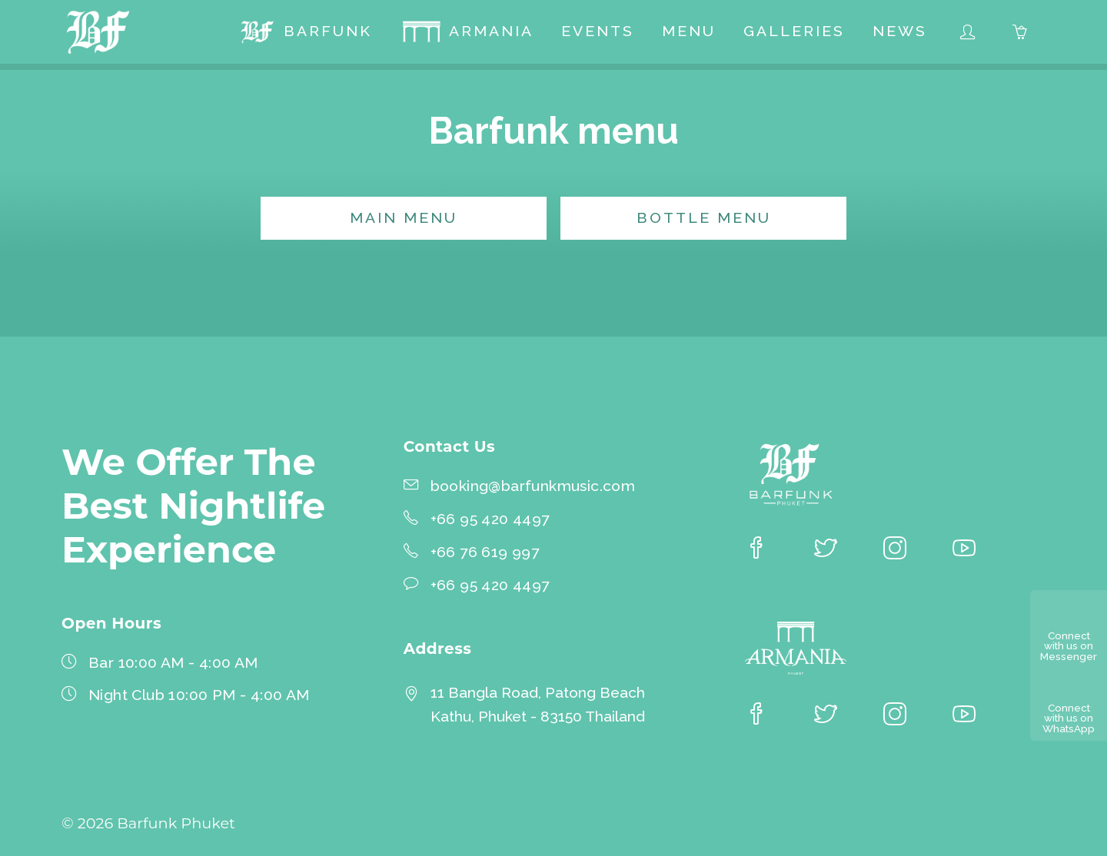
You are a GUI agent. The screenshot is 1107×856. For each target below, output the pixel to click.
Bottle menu (704, 218)
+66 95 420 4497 (490, 519)
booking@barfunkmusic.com (533, 486)
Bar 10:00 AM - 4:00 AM (173, 663)
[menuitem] (305, 34)
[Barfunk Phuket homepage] (101, 34)
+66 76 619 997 (485, 552)
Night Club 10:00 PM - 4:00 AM (199, 695)
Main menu (403, 218)
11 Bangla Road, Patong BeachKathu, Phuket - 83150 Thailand (537, 704)
